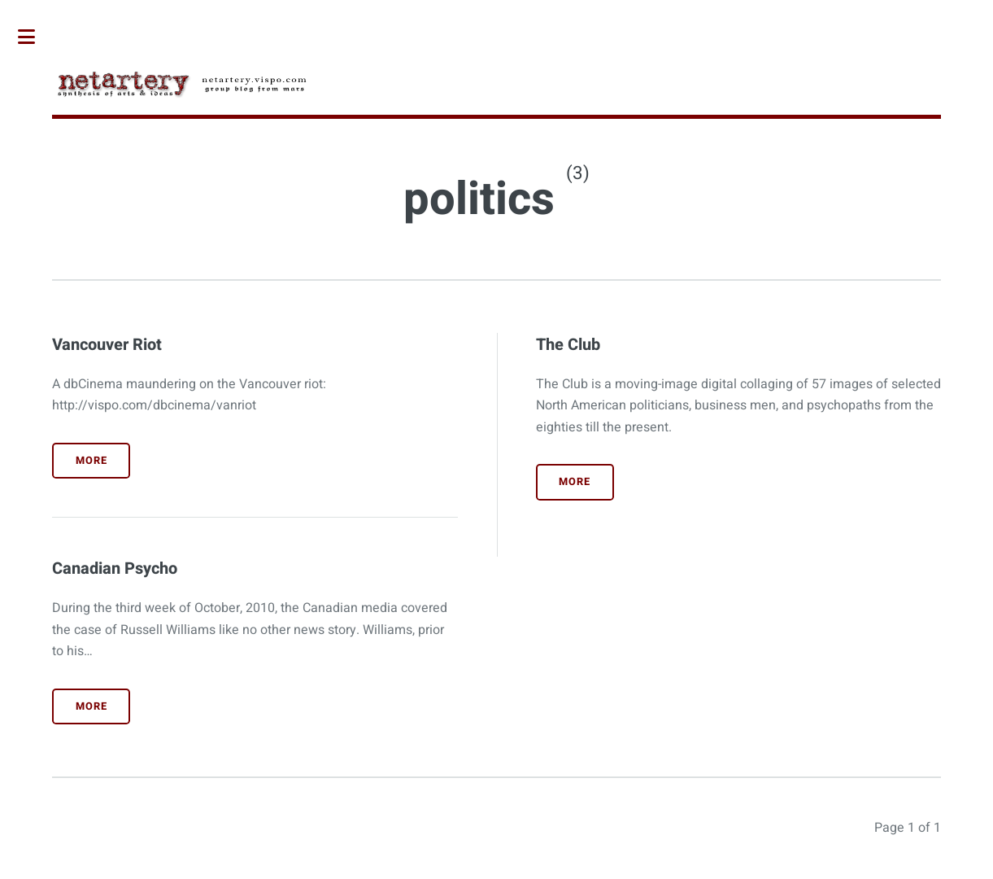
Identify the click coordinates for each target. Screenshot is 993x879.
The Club (568, 344)
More (91, 460)
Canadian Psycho (114, 568)
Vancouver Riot (107, 344)
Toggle (35, 36)
